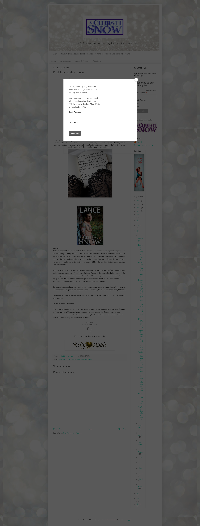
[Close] (136, 79)
